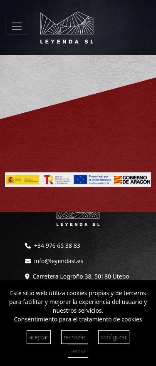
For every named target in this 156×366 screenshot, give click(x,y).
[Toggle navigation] (16, 26)
